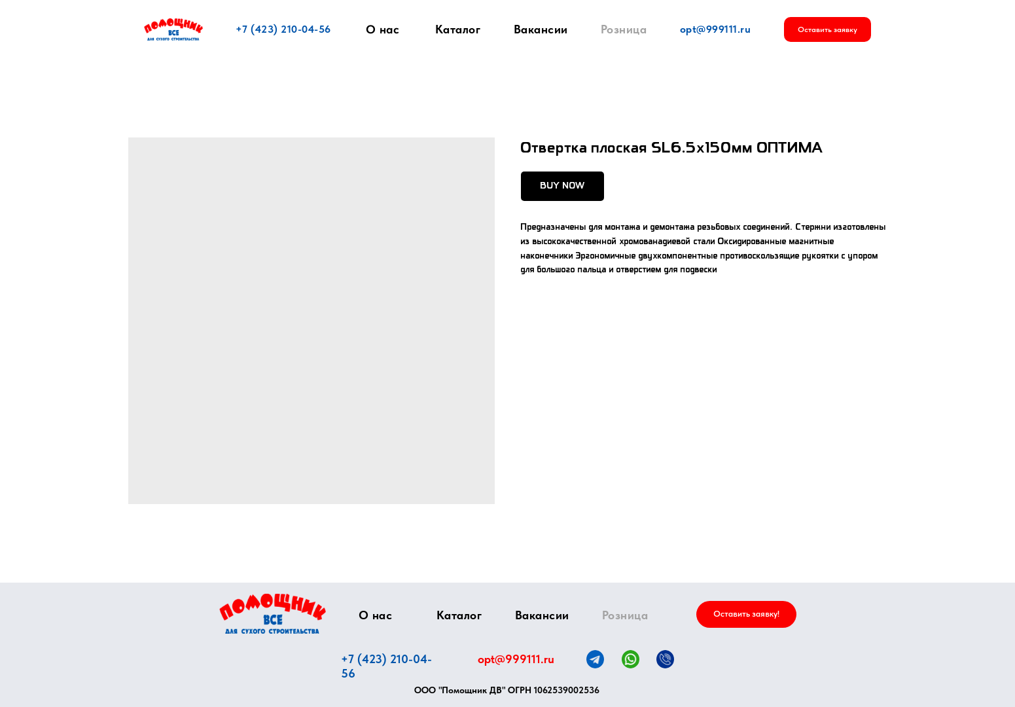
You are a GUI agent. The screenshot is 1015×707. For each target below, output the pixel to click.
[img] (272, 614)
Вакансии (541, 29)
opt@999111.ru (715, 29)
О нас (382, 29)
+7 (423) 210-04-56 (283, 29)
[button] (827, 29)
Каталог (458, 29)
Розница (624, 29)
